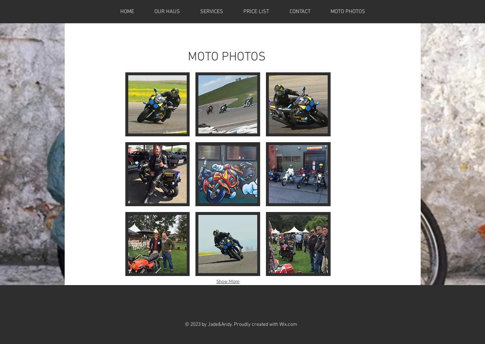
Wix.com (288, 324)
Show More (228, 281)
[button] (157, 104)
